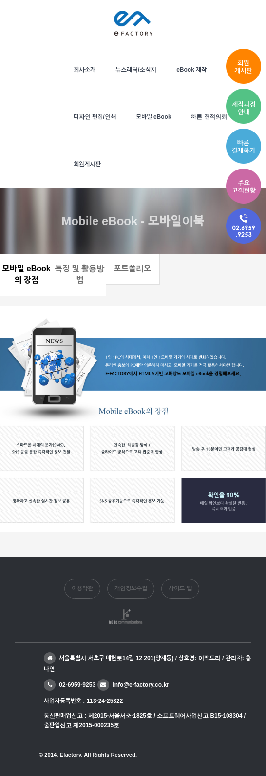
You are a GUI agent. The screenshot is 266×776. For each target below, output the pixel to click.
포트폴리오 (132, 269)
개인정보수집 (130, 588)
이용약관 (82, 588)
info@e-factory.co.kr (133, 684)
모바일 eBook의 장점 (26, 274)
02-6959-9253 (69, 684)
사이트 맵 (180, 588)
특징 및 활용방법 (79, 274)
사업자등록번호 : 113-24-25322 (83, 701)
